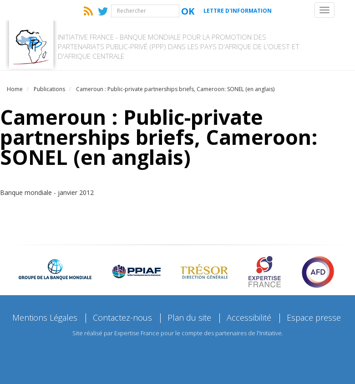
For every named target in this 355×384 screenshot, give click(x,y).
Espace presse (314, 317)
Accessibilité (249, 317)
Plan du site (189, 317)
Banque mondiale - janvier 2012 (47, 192)
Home (15, 89)
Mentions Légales (44, 317)
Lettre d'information (237, 11)
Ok (187, 11)
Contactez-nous (122, 317)
